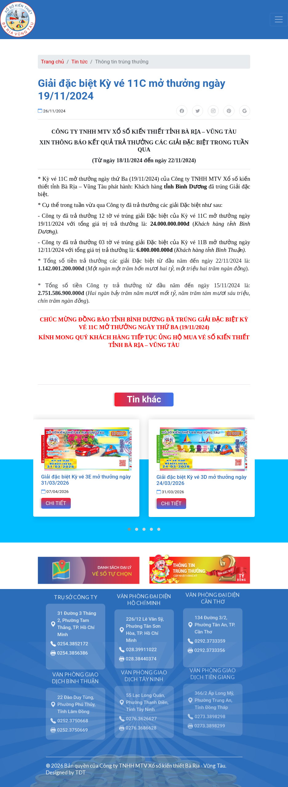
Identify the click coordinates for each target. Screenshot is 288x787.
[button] (129, 529)
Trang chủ (52, 62)
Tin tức (79, 62)
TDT (80, 772)
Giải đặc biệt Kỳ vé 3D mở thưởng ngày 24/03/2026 (202, 480)
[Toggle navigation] (279, 19)
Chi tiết (56, 503)
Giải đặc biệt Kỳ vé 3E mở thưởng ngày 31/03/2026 (86, 480)
